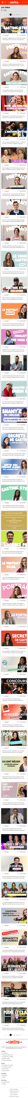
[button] (23, 2)
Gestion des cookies (14, 1096)
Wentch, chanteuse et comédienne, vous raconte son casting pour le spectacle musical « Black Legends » (13, 725)
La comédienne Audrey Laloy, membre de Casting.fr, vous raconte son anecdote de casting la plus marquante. (12, 90)
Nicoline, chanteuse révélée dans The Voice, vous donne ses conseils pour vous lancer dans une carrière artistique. (13, 272)
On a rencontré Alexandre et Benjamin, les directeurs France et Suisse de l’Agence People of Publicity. (13, 552)
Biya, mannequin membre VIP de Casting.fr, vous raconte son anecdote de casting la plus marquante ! (13, 506)
